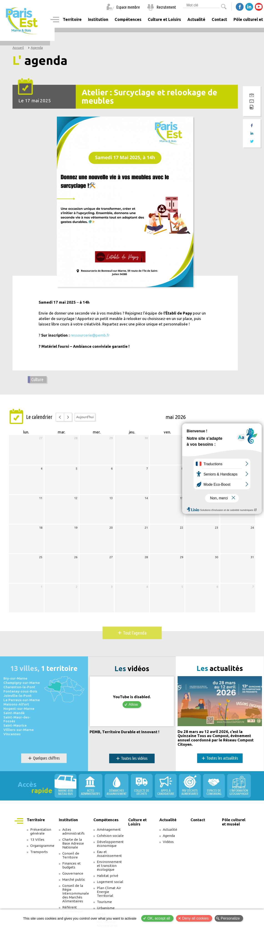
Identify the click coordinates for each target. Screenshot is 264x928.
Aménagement (109, 829)
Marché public (73, 879)
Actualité (170, 829)
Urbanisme (106, 908)
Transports (39, 851)
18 (40, 527)
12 (75, 498)
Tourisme (104, 901)
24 (252, 527)
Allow (133, 704)
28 (75, 438)
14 (146, 498)
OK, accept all (158, 918)
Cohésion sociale (110, 835)
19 (75, 527)
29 (111, 438)
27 (40, 438)
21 (146, 527)
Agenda (37, 48)
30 (146, 438)
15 (181, 498)
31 (252, 557)
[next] (68, 417)
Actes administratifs (73, 831)
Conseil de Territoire (70, 855)
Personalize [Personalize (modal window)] (230, 918)
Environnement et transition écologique (109, 865)
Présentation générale (40, 831)
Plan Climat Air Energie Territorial (109, 891)
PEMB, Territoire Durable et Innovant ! (124, 732)
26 (75, 557)
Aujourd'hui (85, 417)
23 (216, 527)
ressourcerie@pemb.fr (89, 335)
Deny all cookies (195, 918)
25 (40, 557)
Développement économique (110, 843)
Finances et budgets (71, 865)
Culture (37, 379)
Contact (219, 19)
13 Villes (37, 839)
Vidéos (168, 841)
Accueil (18, 48)
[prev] (60, 417)
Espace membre (128, 7)
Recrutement (166, 7)
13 (111, 498)
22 (181, 527)
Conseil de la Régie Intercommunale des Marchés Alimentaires (75, 893)
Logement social (110, 881)
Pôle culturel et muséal (233, 821)
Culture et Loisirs (164, 19)
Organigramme (42, 845)
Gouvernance (72, 873)
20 (111, 527)
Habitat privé (107, 875)
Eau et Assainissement (109, 853)
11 (40, 498)
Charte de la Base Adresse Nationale (73, 843)
